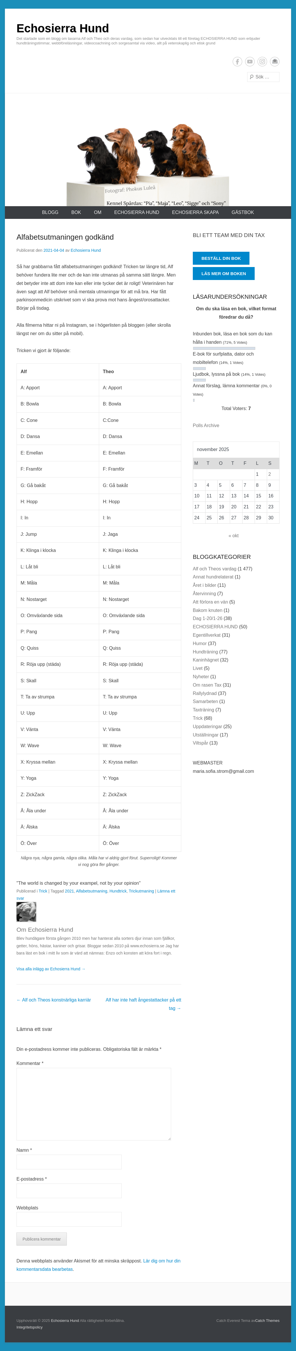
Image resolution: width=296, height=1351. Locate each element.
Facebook (237, 61)
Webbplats (27, 1207)
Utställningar (206, 734)
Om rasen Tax (207, 685)
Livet (198, 668)
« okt (234, 535)
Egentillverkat (207, 635)
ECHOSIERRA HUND (136, 212)
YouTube (250, 61)
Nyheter (201, 676)
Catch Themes (267, 1320)
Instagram (262, 61)
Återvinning (204, 593)
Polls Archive (206, 425)
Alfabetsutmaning (91, 891)
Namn (24, 1150)
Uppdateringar (207, 726)
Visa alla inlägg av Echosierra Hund (51, 969)
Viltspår (200, 743)
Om (97, 212)
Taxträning (203, 709)
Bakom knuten (207, 610)
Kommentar (29, 1063)
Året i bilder (204, 585)
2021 (69, 891)
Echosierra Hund (62, 28)
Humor (200, 643)
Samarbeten (205, 701)
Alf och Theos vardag (214, 568)
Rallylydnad (205, 693)
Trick (43, 891)
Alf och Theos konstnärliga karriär (53, 999)
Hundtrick (118, 891)
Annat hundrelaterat (213, 576)
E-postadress (275, 61)
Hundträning (205, 651)
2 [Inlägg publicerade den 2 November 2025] (269, 474)
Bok (76, 212)
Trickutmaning (141, 891)
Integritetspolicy (29, 1327)
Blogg (50, 212)
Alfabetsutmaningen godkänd (65, 237)
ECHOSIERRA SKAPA (195, 212)
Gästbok (243, 212)
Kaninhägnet (206, 659)
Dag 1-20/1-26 (207, 618)
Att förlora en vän (210, 602)
